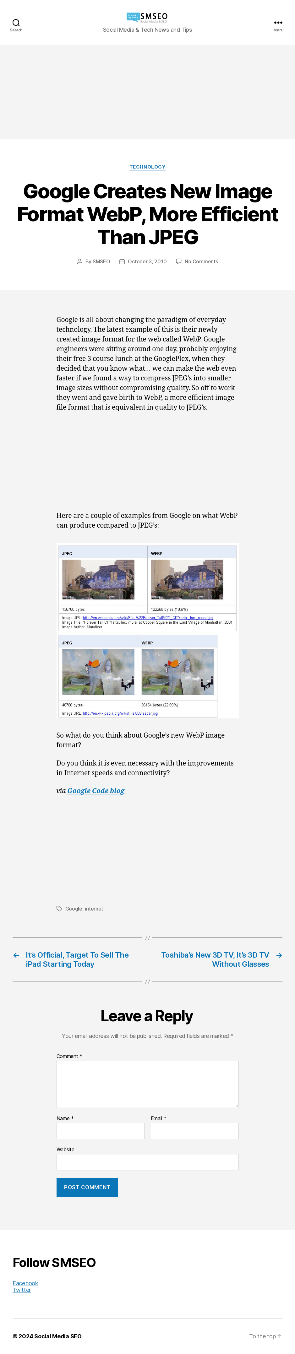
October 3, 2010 (147, 261)
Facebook (25, 1283)
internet (94, 908)
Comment (70, 1056)
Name (65, 1118)
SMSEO (101, 261)
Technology (147, 167)
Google (73, 908)
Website (65, 1149)
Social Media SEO (58, 1336)
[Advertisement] (147, 92)
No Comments (201, 261)
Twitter (22, 1290)
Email (159, 1118)
